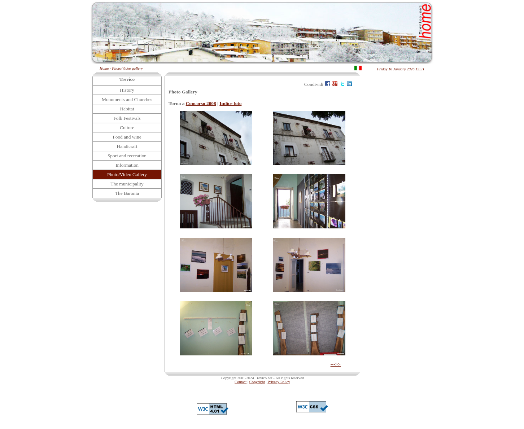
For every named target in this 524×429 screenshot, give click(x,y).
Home (104, 68)
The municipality (126, 184)
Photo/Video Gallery (127, 174)
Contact (240, 382)
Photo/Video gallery (127, 68)
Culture (127, 127)
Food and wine (127, 137)
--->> (336, 364)
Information (127, 165)
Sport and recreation (127, 155)
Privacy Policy (278, 382)
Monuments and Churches (127, 99)
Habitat (127, 108)
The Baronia (127, 193)
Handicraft (127, 146)
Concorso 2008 (201, 103)
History (127, 90)
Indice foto (230, 103)
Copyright (257, 382)
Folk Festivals (126, 118)
